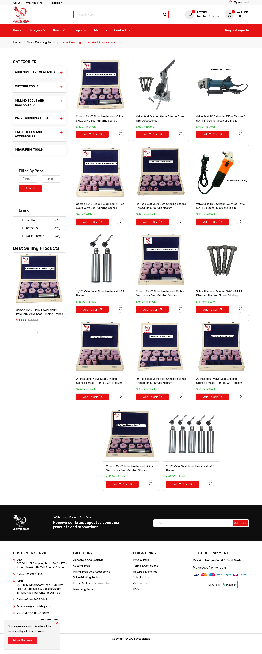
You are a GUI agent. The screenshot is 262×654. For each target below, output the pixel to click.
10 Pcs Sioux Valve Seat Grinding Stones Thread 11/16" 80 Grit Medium (159, 388)
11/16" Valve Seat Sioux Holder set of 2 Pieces (100, 299)
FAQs (136, 599)
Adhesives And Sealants (39, 72)
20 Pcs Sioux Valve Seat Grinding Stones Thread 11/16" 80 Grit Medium (219, 388)
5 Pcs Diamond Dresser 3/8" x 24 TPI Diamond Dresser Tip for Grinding (219, 299)
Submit (30, 188)
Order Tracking (34, 2)
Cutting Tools (39, 87)
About (16, 2)
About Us (100, 30)
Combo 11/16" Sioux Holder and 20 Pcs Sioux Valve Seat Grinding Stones (160, 299)
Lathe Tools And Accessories (39, 134)
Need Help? (55, 2)
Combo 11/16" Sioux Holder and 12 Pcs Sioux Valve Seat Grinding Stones (130, 478)
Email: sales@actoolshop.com (34, 616)
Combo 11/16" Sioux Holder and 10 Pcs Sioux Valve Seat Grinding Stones (39, 312)
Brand (59, 30)
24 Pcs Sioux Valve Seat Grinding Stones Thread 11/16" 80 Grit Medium (99, 388)
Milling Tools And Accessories (39, 102)
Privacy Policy (141, 569)
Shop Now (80, 30)
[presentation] (37, 333)
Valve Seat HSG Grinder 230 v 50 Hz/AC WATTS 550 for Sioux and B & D (221, 209)
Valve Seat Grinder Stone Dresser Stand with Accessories (161, 120)
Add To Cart (93, 136)
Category (37, 30)
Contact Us (122, 30)
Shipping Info (141, 587)
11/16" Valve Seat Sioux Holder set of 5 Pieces (190, 478)
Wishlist (202, 14)
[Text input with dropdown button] (121, 14)
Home (17, 30)
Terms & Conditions (145, 575)
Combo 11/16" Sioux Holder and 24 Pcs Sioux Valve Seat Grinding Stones (100, 209)
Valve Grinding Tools (41, 42)
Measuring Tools (29, 149)
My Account (241, 2)
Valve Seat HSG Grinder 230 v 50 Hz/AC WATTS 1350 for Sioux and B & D (221, 120)
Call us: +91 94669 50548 (32, 609)
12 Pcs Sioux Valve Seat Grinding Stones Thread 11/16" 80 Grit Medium (159, 209)
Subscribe (240, 532)
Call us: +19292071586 (30, 584)
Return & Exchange (145, 581)
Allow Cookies (22, 640)
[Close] (57, 622)
